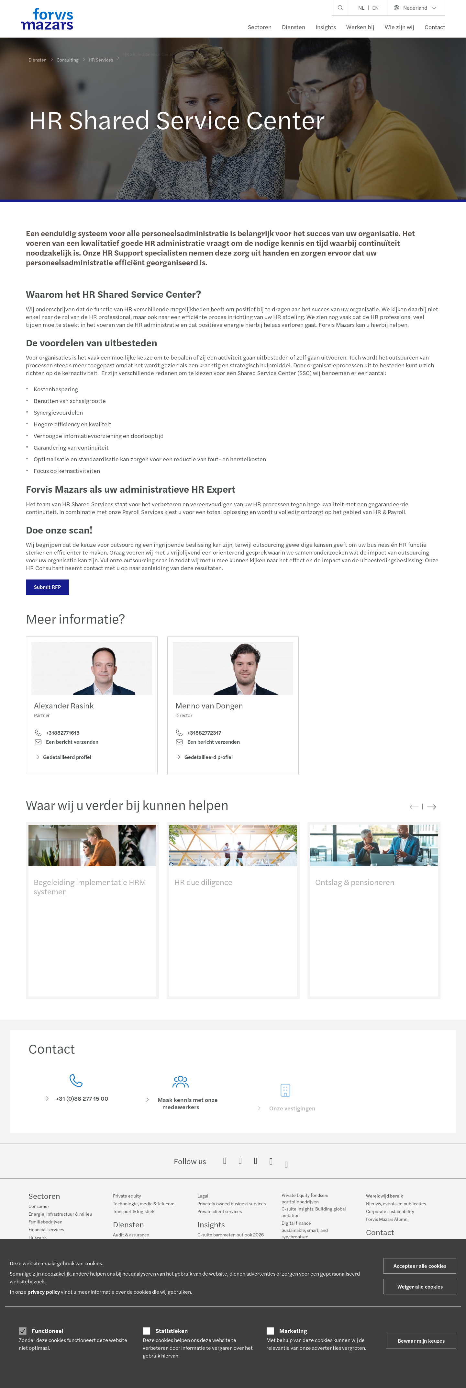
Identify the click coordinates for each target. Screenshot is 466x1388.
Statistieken (172, 1331)
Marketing (293, 1331)
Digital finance (296, 1223)
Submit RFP (47, 587)
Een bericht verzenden (66, 742)
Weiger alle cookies (420, 1286)
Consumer (38, 1206)
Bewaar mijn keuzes (421, 1340)
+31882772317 (198, 740)
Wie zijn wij (399, 27)
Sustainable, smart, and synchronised (305, 1233)
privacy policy (44, 1291)
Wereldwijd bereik (384, 1195)
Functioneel (47, 1331)
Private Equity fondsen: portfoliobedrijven (305, 1198)
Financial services (46, 1229)
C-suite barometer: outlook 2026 (230, 1234)
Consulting (68, 58)
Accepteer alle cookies (420, 1265)
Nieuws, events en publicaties (396, 1203)
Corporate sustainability (390, 1211)
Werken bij (360, 27)
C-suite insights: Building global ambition (314, 1211)
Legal (202, 1195)
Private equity (127, 1195)
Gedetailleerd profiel (62, 757)
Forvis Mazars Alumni (387, 1219)
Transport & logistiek (133, 1211)
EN (375, 7)
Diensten (293, 27)
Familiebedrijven (45, 1221)
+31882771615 (57, 733)
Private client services (219, 1211)
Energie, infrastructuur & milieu (60, 1213)
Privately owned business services (231, 1203)
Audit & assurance (131, 1234)
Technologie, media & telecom (143, 1203)
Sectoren (260, 27)
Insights (326, 27)
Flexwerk (37, 1237)
